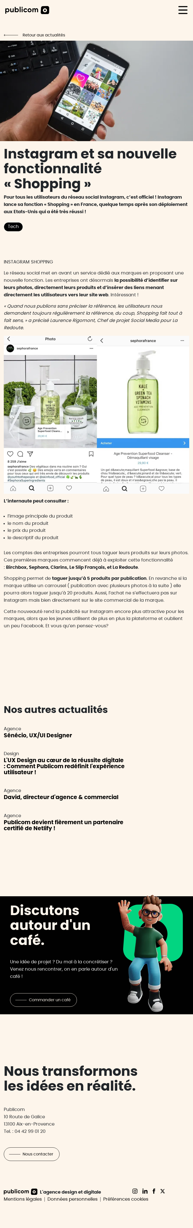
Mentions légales (23, 1199)
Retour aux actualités (44, 35)
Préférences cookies (125, 1199)
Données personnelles (72, 1199)
